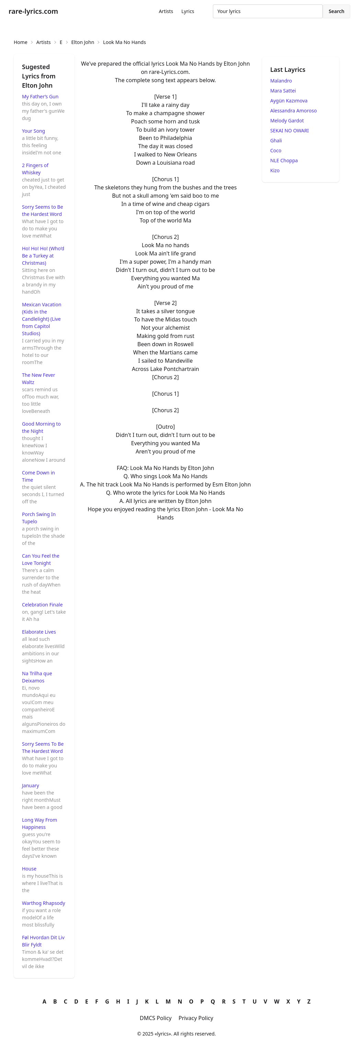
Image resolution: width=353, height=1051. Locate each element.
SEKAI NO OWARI (289, 130)
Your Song (33, 131)
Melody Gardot (287, 120)
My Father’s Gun (40, 96)
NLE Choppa (284, 160)
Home (20, 42)
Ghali (276, 140)
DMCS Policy (156, 1018)
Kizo (275, 170)
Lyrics (187, 11)
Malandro (281, 80)
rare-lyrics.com (33, 11)
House (29, 868)
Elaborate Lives (39, 631)
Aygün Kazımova (289, 100)
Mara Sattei (283, 90)
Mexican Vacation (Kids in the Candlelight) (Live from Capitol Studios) (41, 319)
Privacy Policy (196, 1018)
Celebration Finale (42, 604)
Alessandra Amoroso (293, 110)
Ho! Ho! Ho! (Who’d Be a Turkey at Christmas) (43, 255)
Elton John (82, 42)
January (30, 785)
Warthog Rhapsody (43, 903)
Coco (276, 150)
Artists (166, 11)
